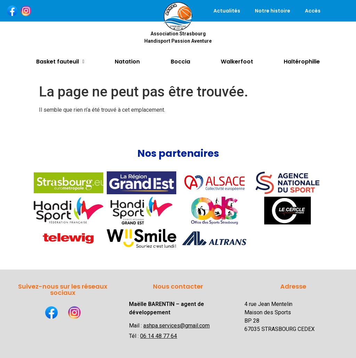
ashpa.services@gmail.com (176, 325)
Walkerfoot (237, 62)
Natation (127, 62)
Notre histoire (272, 10)
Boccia (180, 62)
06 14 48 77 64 (158, 336)
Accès (313, 10)
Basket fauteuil (60, 62)
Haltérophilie (302, 62)
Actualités (226, 10)
